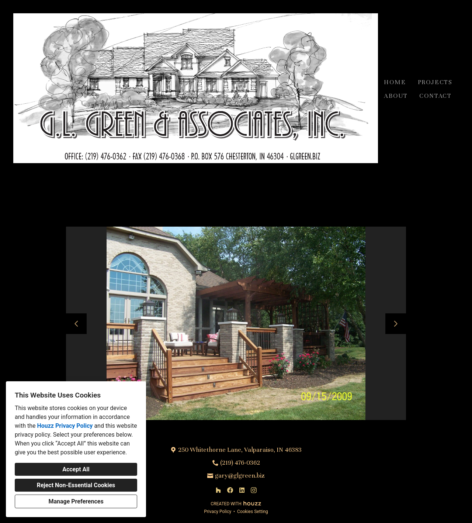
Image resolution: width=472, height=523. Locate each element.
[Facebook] (230, 490)
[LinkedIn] (242, 490)
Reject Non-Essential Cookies (76, 485)
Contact (435, 96)
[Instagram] (253, 490)
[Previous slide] (76, 323)
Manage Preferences (75, 501)
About (395, 96)
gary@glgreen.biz (240, 475)
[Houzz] (218, 490)
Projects (435, 82)
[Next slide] (395, 323)
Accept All (76, 469)
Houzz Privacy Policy (65, 425)
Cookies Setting (252, 511)
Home (395, 82)
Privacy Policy (217, 511)
